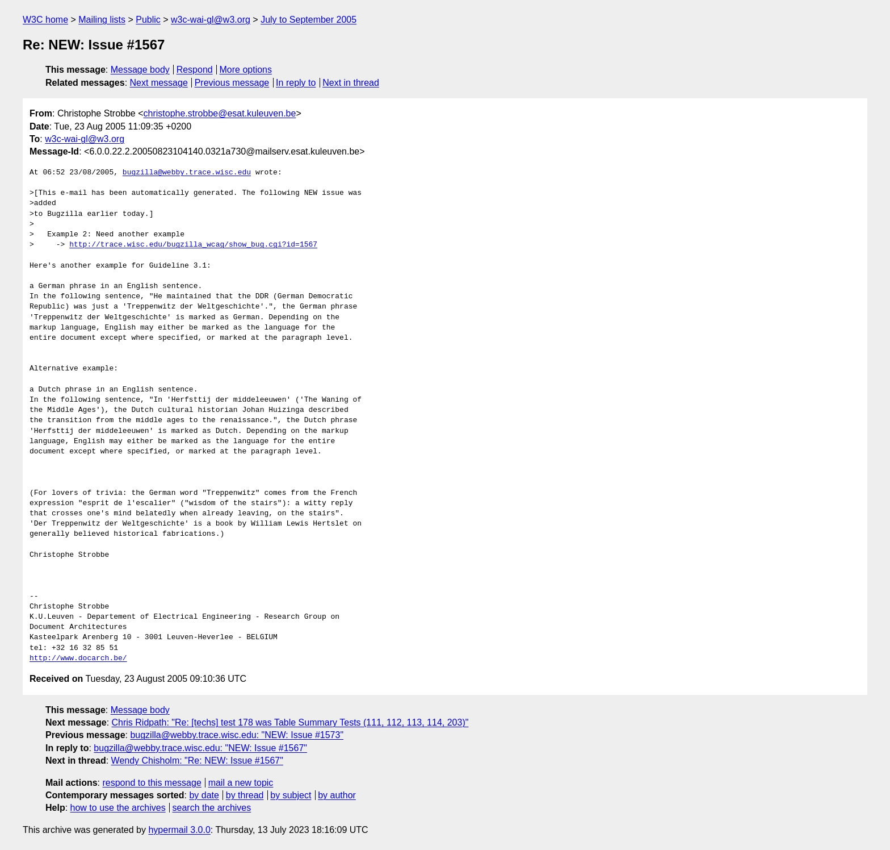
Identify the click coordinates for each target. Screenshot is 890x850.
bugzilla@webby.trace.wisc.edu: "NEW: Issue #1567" (200, 748)
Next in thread (350, 83)
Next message (159, 83)
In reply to (296, 83)
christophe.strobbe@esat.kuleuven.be (220, 113)
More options (246, 69)
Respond (195, 69)
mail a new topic (241, 783)
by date (204, 795)
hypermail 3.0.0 (179, 830)
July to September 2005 (308, 19)
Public (148, 19)
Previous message (232, 83)
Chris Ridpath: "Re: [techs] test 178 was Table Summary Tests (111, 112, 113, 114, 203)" (290, 722)
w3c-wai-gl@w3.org (210, 19)
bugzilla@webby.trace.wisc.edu (187, 173)
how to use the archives (118, 808)
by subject (290, 795)
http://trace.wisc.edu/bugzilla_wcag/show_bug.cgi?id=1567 (193, 245)
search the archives (212, 808)
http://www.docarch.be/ (78, 658)
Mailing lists (101, 19)
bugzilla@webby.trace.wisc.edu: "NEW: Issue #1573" (236, 735)
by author (337, 795)
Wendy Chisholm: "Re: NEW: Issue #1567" (197, 760)
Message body (140, 69)
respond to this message (151, 783)
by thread (245, 795)
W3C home (45, 19)
